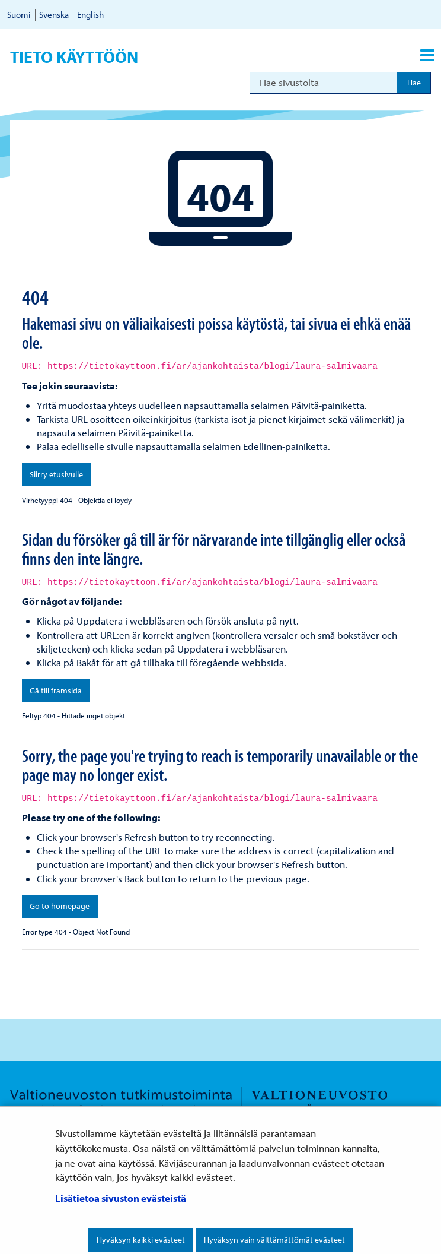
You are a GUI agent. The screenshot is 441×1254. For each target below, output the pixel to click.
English (90, 14)
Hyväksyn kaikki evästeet (141, 1239)
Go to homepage (60, 906)
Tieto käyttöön (74, 57)
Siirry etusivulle (56, 474)
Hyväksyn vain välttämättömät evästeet (274, 1239)
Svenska (54, 14)
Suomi (19, 14)
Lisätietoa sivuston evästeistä (120, 1198)
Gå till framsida (56, 690)
